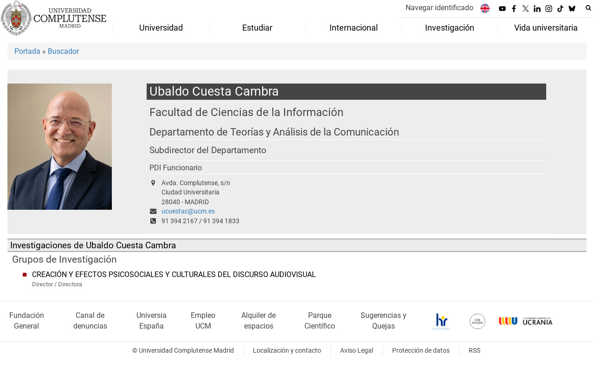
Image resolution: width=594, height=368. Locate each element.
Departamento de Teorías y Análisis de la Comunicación (274, 132)
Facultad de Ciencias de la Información (246, 112)
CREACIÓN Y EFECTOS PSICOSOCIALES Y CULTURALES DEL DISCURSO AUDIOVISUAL (174, 274)
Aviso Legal (356, 351)
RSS (474, 351)
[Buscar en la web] (588, 8)
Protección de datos (421, 351)
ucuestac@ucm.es (188, 211)
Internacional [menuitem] (353, 27)
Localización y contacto (287, 351)
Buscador (63, 51)
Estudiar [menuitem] (257, 27)
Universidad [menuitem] (161, 27)
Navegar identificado (439, 7)
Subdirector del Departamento (207, 150)
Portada (27, 51)
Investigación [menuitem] (449, 27)
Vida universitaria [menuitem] (546, 27)
